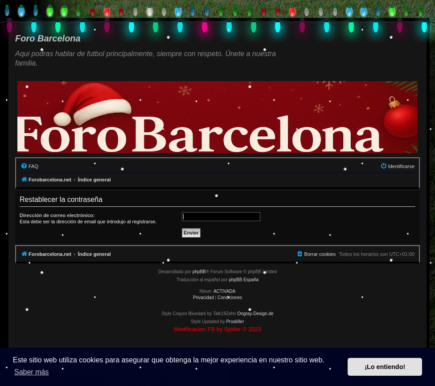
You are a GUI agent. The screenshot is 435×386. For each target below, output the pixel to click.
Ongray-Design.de (255, 313)
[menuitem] (29, 166)
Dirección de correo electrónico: (57, 215)
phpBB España (244, 279)
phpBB (199, 271)
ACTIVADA (224, 291)
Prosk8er (235, 321)
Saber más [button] (31, 372)
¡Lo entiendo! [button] (385, 366)
